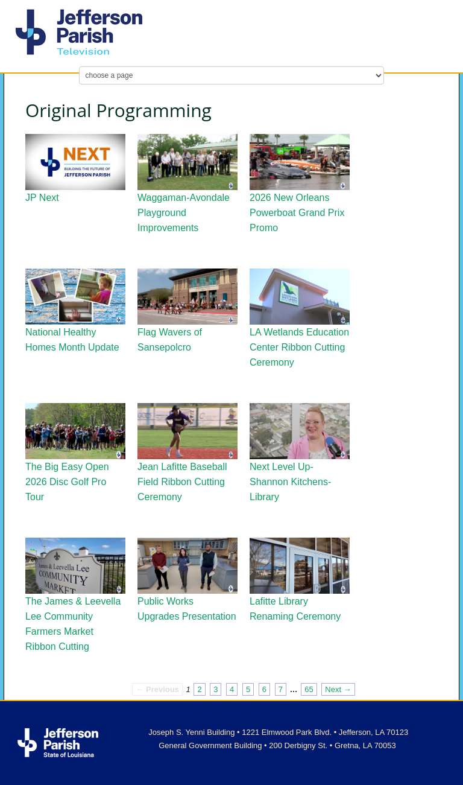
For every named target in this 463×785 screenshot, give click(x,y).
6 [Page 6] (264, 689)
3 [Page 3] (215, 689)
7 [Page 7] (281, 689)
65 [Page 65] (308, 689)
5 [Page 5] (248, 689)
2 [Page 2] (199, 689)
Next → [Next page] (338, 689)
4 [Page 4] (232, 689)
